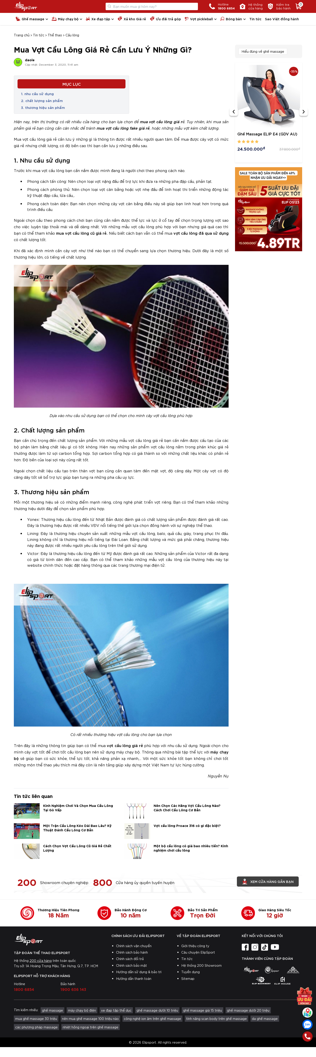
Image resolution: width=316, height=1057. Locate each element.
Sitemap (187, 978)
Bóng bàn (231, 19)
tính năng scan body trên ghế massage (216, 1018)
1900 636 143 (73, 989)
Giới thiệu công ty (195, 946)
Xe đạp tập (98, 19)
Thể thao (55, 35)
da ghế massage (265, 1018)
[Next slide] (303, 112)
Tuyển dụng (190, 972)
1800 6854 (24, 989)
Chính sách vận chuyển (134, 946)
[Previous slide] (234, 112)
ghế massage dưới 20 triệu (248, 1010)
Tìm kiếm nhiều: (26, 1010)
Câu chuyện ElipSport (198, 952)
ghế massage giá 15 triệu (202, 1010)
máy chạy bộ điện (82, 1010)
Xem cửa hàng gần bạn (268, 881)
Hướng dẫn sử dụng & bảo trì (138, 972)
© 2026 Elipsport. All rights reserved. (158, 1042)
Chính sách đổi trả (130, 959)
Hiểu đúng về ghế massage (262, 51)
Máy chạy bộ (65, 19)
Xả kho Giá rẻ (131, 19)
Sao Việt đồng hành (282, 19)
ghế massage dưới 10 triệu (157, 1010)
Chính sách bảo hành (132, 952)
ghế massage (52, 1010)
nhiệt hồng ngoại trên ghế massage (90, 1027)
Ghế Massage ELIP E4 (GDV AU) (267, 133)
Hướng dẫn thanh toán (133, 978)
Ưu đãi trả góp (165, 19)
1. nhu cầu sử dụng (37, 93)
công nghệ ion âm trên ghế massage (152, 1018)
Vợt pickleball (199, 19)
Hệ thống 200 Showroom (201, 965)
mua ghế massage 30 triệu (36, 1018)
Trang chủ (22, 35)
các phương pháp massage (36, 1027)
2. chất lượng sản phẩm (42, 100)
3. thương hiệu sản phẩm (43, 107)
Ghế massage (30, 19)
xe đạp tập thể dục (116, 1010)
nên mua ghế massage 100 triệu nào (90, 1018)
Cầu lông (72, 35)
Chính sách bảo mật (131, 965)
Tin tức (255, 19)
